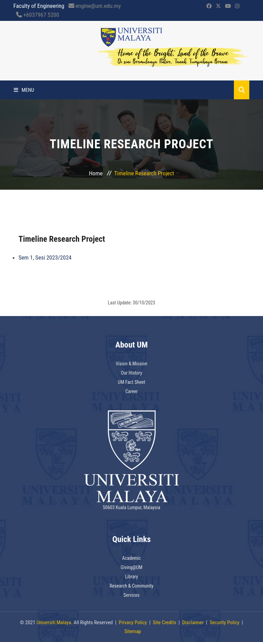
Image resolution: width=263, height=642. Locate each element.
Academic (131, 558)
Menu (24, 90)
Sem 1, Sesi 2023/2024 (45, 257)
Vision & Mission (131, 363)
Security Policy (224, 622)
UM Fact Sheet (131, 382)
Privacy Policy (133, 622)
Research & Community (131, 586)
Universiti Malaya (54, 622)
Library (131, 576)
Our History (131, 373)
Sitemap (132, 631)
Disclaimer (193, 622)
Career (131, 391)
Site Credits (164, 622)
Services (132, 595)
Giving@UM (131, 567)
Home (96, 173)
